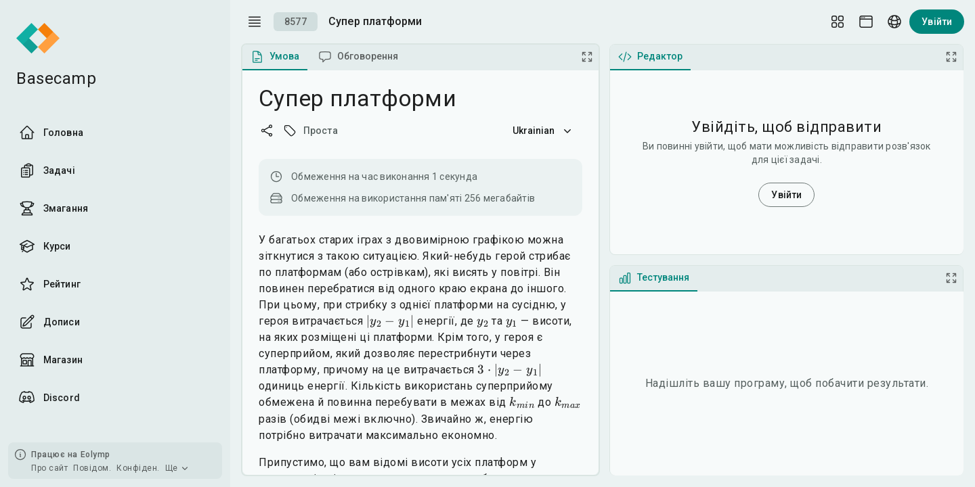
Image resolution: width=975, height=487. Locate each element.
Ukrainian (543, 130)
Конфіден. (138, 468)
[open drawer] (254, 21)
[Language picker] (894, 21)
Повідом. (92, 468)
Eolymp (95, 454)
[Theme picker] (866, 21)
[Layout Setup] (837, 21)
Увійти (937, 21)
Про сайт (49, 468)
